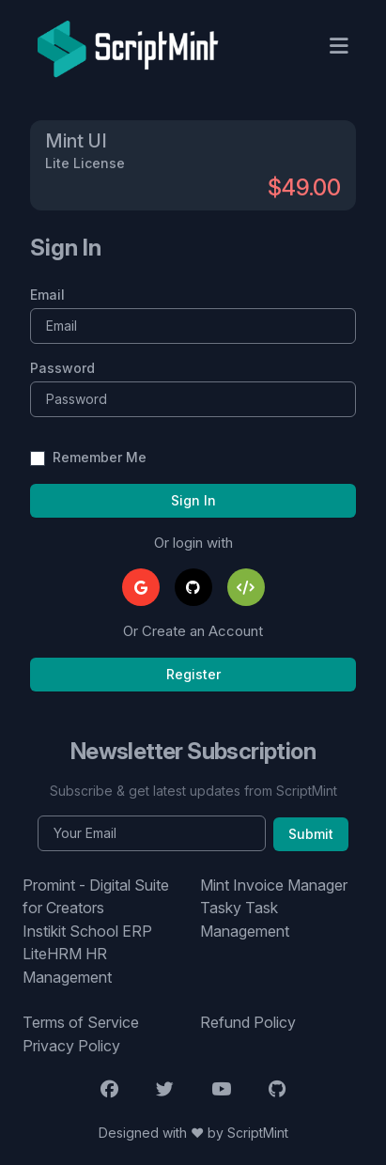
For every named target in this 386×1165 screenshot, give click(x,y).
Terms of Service (81, 1022)
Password (62, 368)
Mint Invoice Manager (273, 885)
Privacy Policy (71, 1045)
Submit (310, 834)
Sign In (193, 500)
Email (47, 295)
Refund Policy (248, 1022)
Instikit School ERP (87, 931)
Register (193, 674)
